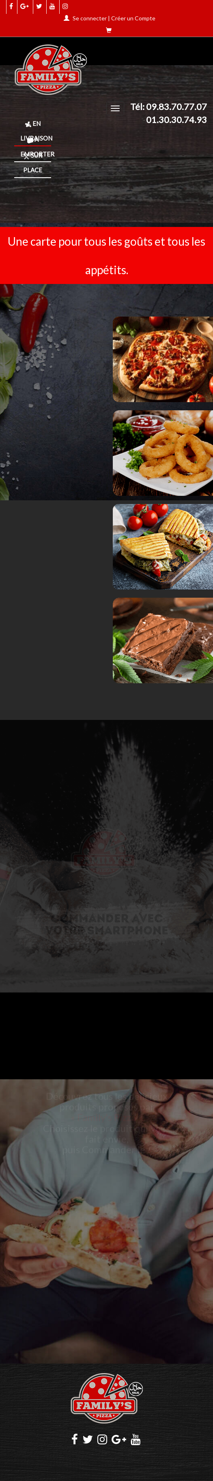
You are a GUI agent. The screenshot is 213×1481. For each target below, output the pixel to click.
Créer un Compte (133, 18)
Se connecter (90, 18)
